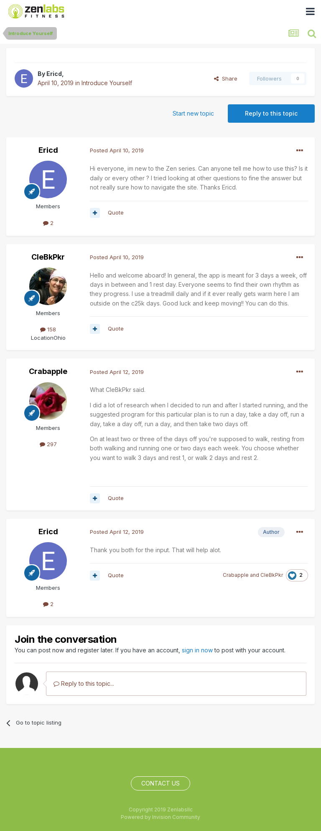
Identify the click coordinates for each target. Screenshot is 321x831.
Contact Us (160, 783)
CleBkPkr (48, 257)
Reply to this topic (271, 113)
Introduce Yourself (107, 82)
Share (225, 78)
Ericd (54, 73)
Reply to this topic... (84, 683)
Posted (117, 150)
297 (48, 444)
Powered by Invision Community (160, 817)
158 (48, 329)
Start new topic (193, 113)
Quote (116, 212)
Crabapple (48, 371)
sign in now (197, 650)
